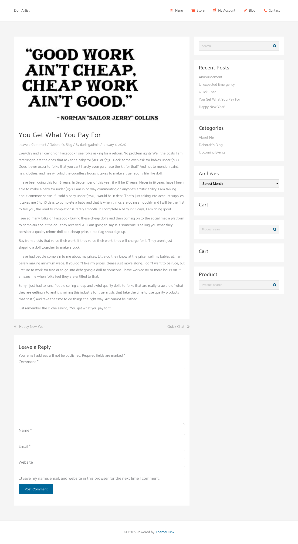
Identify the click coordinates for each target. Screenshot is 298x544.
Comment (28, 362)
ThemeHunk (164, 532)
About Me (206, 137)
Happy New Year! (32, 327)
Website (26, 462)
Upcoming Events (212, 152)
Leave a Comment (33, 145)
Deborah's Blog (62, 145)
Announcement (210, 77)
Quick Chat (175, 327)
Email (24, 446)
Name (25, 430)
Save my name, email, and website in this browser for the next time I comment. (91, 478)
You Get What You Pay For (219, 99)
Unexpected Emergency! (217, 85)
